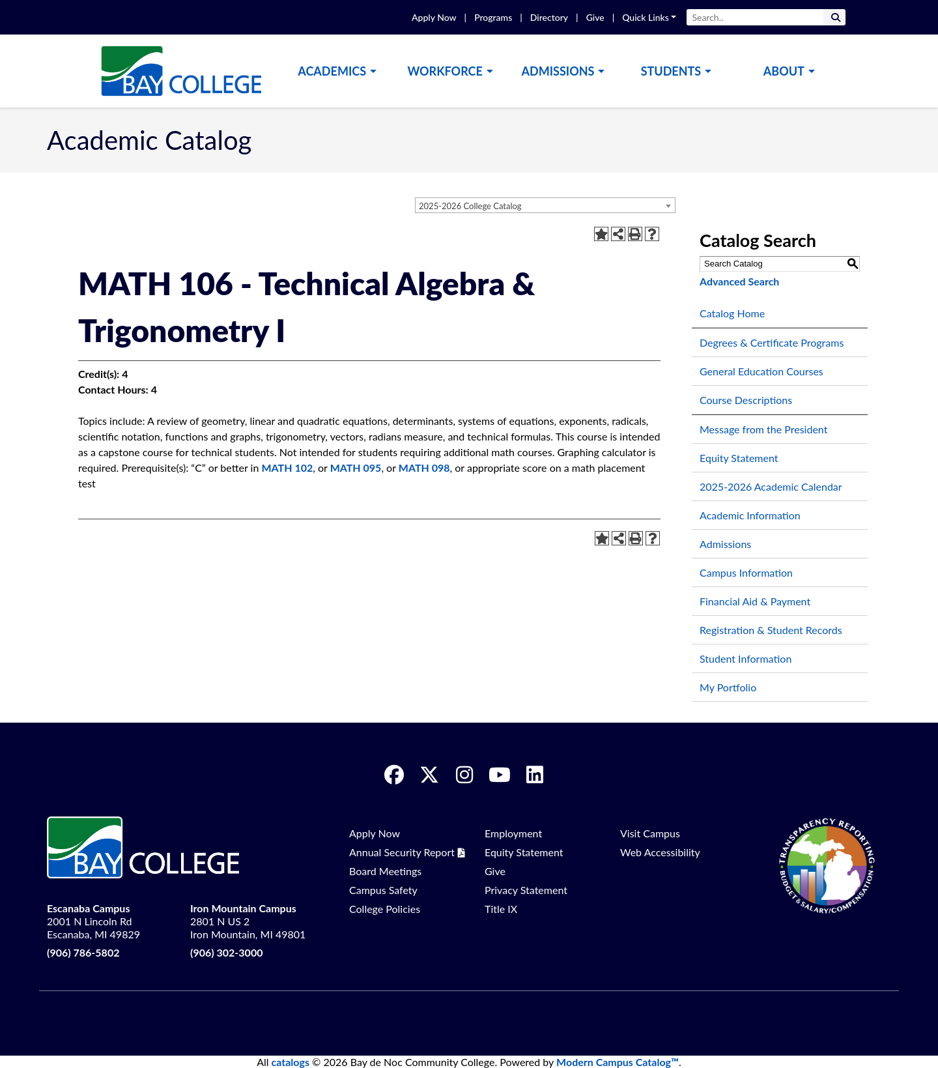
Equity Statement (739, 458)
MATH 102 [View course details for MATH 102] (287, 467)
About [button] (783, 71)
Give (595, 17)
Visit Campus (650, 833)
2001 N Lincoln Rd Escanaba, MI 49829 (93, 921)
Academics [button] (332, 71)
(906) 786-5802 (83, 952)
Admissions (725, 544)
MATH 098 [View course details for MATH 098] (424, 467)
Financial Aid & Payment (755, 601)
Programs (493, 17)
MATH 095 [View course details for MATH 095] (356, 467)
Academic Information (750, 515)
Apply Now (434, 17)
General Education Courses (761, 371)
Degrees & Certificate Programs (772, 342)
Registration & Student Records (771, 630)
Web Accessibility (660, 852)
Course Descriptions (746, 400)
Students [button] (671, 71)
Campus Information (746, 572)
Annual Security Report (402, 852)
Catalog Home (732, 313)
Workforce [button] (444, 71)
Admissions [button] (558, 71)
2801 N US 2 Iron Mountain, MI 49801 (248, 921)
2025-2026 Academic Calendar (771, 486)
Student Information (745, 658)
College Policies (384, 908)
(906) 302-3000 (226, 952)
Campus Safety (383, 890)
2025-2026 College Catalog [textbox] (470, 206)
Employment (513, 833)
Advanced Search (739, 281)
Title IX (501, 908)
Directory (549, 17)
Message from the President (763, 429)
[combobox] (545, 205)
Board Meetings (385, 871)
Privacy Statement (526, 890)
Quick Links (645, 17)
